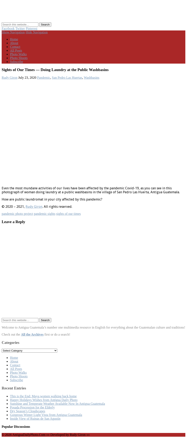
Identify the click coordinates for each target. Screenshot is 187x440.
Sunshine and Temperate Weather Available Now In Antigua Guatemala (57, 403)
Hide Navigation (37, 32)
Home (14, 39)
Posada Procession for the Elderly (32, 407)
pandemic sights (44, 213)
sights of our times (68, 213)
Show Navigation (13, 32)
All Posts (16, 50)
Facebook (8, 28)
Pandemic (43, 77)
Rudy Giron (9, 77)
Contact (15, 46)
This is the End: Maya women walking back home (43, 396)
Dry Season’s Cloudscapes (27, 411)
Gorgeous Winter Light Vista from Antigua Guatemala (46, 415)
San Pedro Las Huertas (67, 77)
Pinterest (31, 28)
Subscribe (16, 61)
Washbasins (91, 77)
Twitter (20, 28)
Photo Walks (18, 54)
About (14, 43)
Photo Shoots (19, 58)
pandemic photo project (17, 213)
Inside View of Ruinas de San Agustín (35, 418)
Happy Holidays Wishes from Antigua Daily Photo (43, 400)
